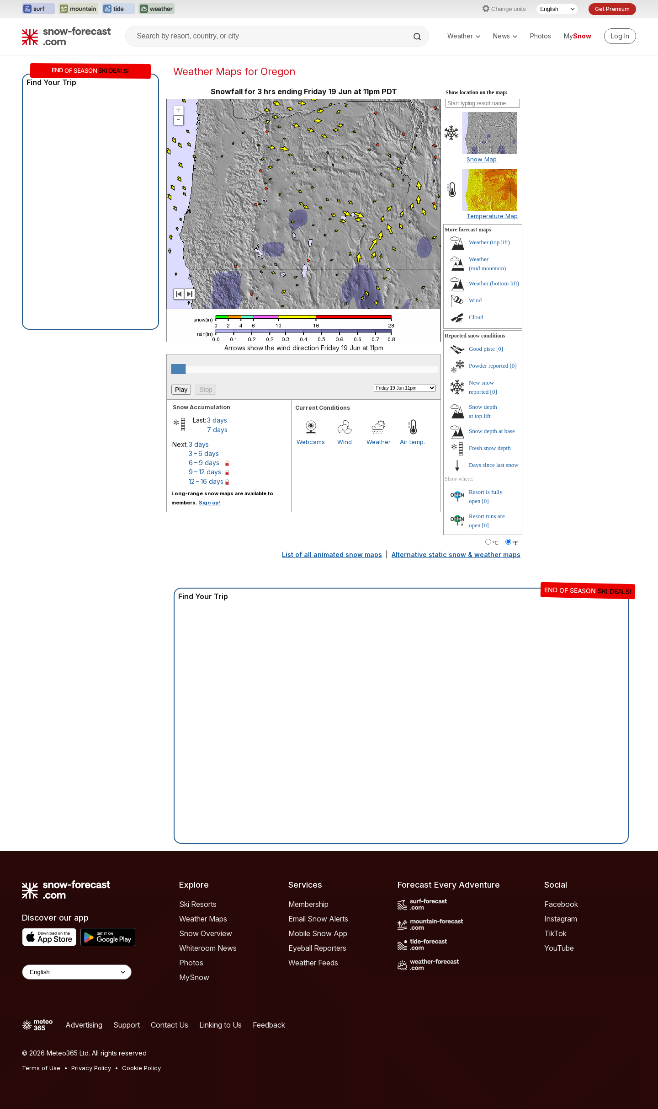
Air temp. (412, 441)
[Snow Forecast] (66, 36)
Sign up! (209, 502)
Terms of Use (41, 1067)
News (505, 36)
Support (126, 1024)
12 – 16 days (206, 481)
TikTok (555, 933)
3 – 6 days (204, 453)
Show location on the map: (477, 92)
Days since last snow (494, 464)
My (577, 36)
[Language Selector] (557, 9)
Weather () (489, 242)
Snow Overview (205, 933)
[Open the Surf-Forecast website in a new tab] (38, 9)
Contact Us (169, 1024)
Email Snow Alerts (318, 918)
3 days (217, 420)
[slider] (178, 369)
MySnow (194, 977)
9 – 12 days (205, 472)
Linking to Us (220, 1024)
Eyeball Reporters (317, 948)
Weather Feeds (313, 962)
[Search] (418, 36)
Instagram (560, 918)
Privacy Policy (91, 1067)
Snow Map (482, 159)
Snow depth (492, 431)
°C (496, 543)
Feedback (269, 1024)
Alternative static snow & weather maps (456, 554)
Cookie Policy (141, 1067)
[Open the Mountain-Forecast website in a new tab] (78, 9)
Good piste (482, 348)
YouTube (559, 948)
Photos (540, 36)
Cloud (476, 317)
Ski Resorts (198, 904)
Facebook (561, 904)
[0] (499, 348)
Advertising (83, 1024)
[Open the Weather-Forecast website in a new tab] (156, 9)
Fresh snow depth (490, 448)
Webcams (311, 441)
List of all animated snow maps (332, 554)
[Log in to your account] (620, 36)
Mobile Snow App (317, 933)
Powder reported (488, 365)
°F (515, 543)
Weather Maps (203, 918)
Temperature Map (492, 216)
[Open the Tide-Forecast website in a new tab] (118, 9)
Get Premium (612, 8)
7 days (217, 430)
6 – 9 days (204, 462)
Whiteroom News (208, 948)
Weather (463, 36)
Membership (308, 904)
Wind (344, 441)
